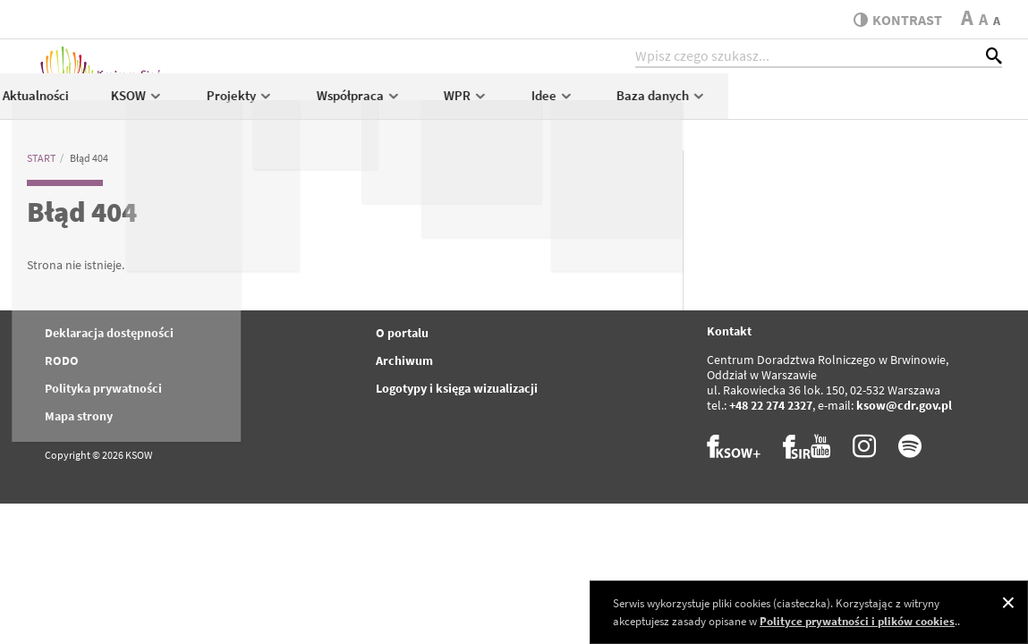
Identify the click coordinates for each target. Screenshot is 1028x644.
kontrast (893, 20)
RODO (62, 360)
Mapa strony (79, 416)
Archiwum (404, 360)
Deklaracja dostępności (109, 333)
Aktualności (309, 104)
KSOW (411, 104)
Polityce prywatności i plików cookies (857, 621)
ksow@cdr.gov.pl (904, 405)
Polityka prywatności (103, 388)
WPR (740, 104)
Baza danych (935, 104)
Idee (825, 104)
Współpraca (632, 104)
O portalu (402, 333)
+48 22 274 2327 (770, 405)
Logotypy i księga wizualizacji (457, 388)
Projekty (513, 104)
